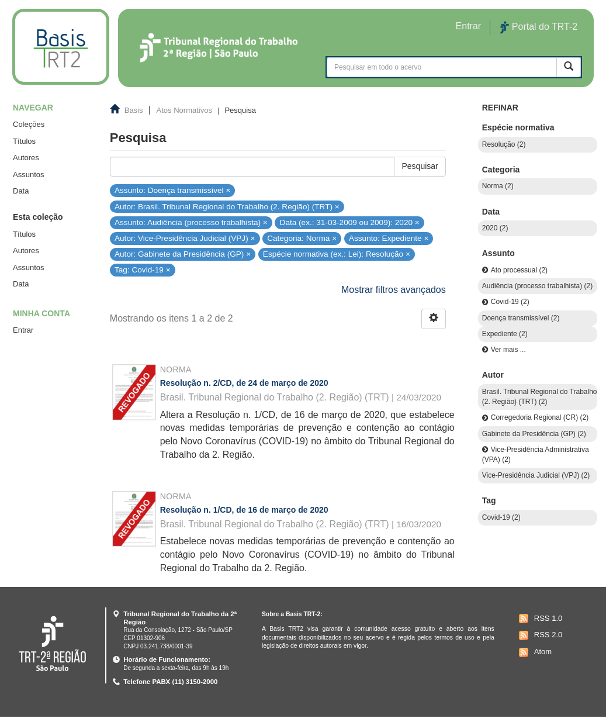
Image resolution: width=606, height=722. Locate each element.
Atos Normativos (184, 110)
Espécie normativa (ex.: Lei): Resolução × (336, 254)
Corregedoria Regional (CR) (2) (539, 417)
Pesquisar (419, 166)
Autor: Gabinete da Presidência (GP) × (183, 254)
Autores (26, 157)
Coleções (28, 124)
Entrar (23, 330)
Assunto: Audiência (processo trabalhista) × (191, 222)
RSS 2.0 (539, 635)
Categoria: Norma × (302, 238)
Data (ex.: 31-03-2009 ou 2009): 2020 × (350, 222)
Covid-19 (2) (510, 302)
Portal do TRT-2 (538, 27)
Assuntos (28, 174)
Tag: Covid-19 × (143, 269)
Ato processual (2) (519, 270)
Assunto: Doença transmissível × (172, 190)
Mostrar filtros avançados (393, 290)
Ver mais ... (508, 350)
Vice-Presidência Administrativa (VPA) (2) (535, 454)
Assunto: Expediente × (388, 238)
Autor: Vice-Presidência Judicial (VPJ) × (185, 238)
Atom (534, 652)
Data (21, 190)
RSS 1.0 (539, 618)
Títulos (24, 141)
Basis (133, 110)
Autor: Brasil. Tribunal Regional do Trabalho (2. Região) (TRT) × (227, 206)
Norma (176, 369)
